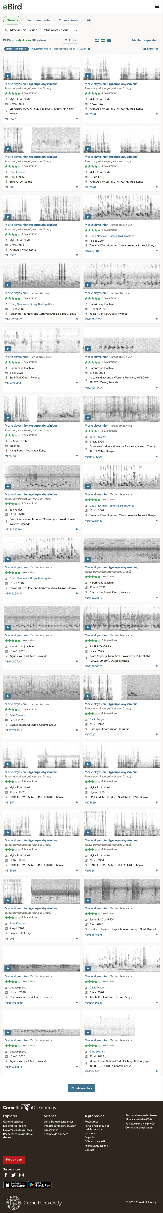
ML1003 (9, 187)
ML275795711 (13, 730)
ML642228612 (93, 597)
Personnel (90, 1133)
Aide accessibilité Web (138, 1119)
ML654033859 (14, 1002)
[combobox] (41, 30)
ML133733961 (13, 529)
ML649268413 (93, 251)
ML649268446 (94, 520)
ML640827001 (13, 661)
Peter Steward (18, 715)
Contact (89, 1150)
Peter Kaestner (18, 172)
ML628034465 (94, 388)
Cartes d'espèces (13, 1121)
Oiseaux (12, 20)
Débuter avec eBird (96, 1141)
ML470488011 (93, 1071)
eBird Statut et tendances (58, 1121)
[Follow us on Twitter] (13, 1175)
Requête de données (56, 1134)
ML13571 (10, 802)
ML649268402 (14, 319)
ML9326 (90, 870)
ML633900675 (94, 666)
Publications (51, 1130)
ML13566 (10, 870)
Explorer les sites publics (17, 1130)
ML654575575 (94, 934)
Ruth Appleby (97, 437)
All (89, 20)
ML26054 (10, 456)
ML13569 (90, 802)
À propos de (95, 1116)
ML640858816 (13, 1066)
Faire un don (14, 1159)
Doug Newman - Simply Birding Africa (111, 236)
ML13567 (10, 255)
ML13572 (10, 119)
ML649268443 (14, 593)
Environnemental (38, 20)
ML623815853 (93, 319)
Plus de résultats (81, 1088)
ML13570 (90, 187)
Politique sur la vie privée (139, 1123)
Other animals (69, 20)
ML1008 (9, 938)
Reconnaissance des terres (141, 1115)
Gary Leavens (97, 1051)
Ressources (91, 1121)
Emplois (89, 1137)
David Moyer (97, 719)
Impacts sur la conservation (60, 1125)
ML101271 (91, 734)
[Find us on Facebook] (5, 1175)
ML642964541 (13, 383)
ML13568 (90, 114)
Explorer (10, 1116)
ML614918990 (93, 456)
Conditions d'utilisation (139, 1127)
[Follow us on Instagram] (21, 1175)
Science (50, 1116)
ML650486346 (94, 1002)
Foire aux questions (96, 1145)
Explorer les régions (14, 1125)
